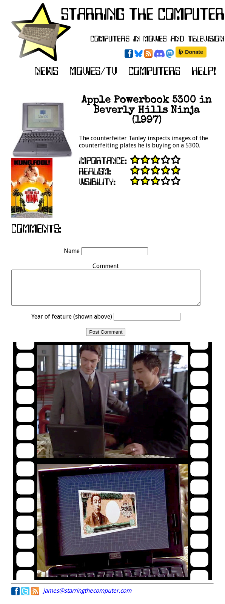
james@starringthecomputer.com (87, 597)
